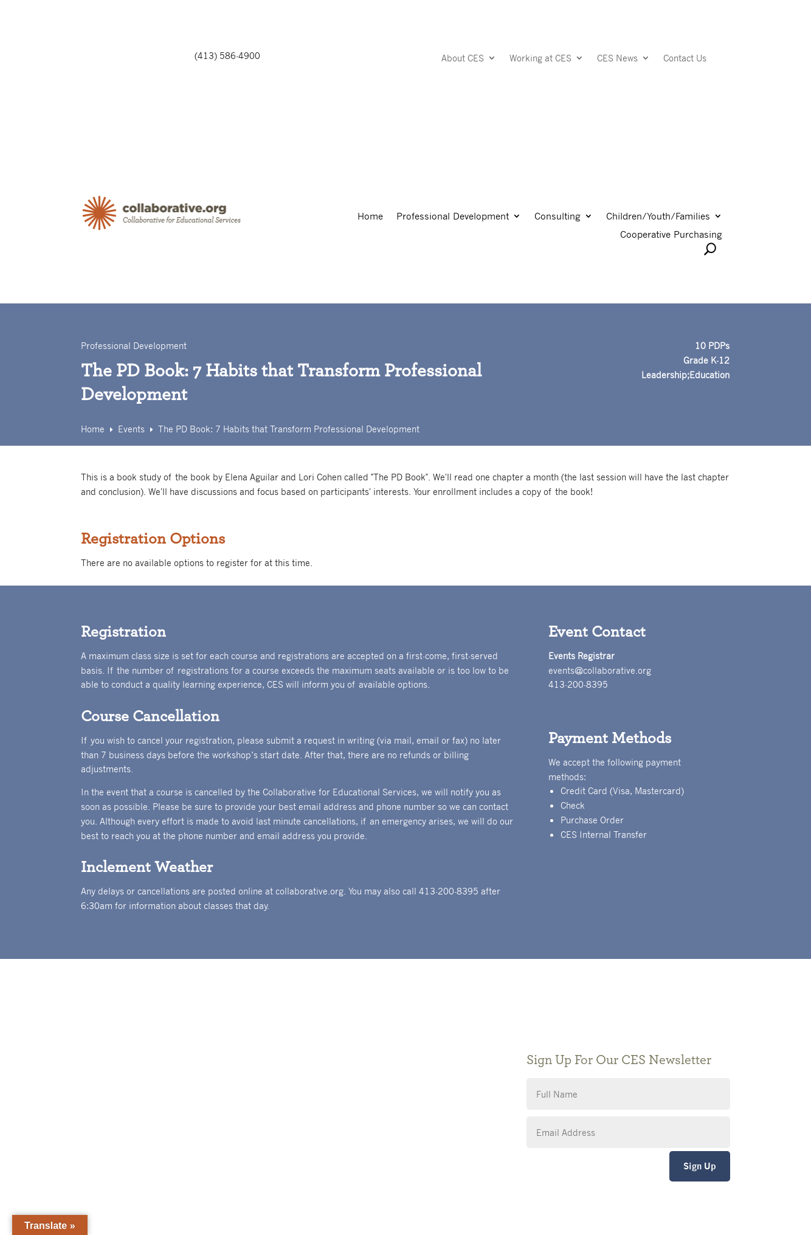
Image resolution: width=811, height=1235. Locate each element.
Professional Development (452, 217)
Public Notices (333, 1017)
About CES (462, 59)
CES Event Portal (338, 1090)
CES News (617, 59)
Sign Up (699, 1166)
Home (370, 217)
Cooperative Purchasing (671, 235)
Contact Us (684, 59)
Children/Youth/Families (658, 217)
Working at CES (540, 59)
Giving (316, 1036)
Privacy (318, 1054)
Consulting (557, 217)
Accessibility (329, 1072)
